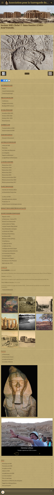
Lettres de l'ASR (6, 145)
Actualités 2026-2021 (7, 113)
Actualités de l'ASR (6, 468)
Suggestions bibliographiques (9, 483)
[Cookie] (2, 492)
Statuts (4, 88)
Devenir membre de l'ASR (8, 130)
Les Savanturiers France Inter (9, 192)
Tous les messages (7, 290)
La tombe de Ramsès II (7, 359)
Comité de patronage (7, 93)
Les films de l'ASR (6, 196)
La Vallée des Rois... (6, 246)
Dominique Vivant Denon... (8, 233)
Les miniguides (5, 153)
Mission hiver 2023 (6, 170)
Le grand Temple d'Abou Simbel (9, 226)
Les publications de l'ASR (8, 473)
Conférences (5, 101)
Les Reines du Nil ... (6, 236)
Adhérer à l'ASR (6, 471)
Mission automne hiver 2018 (9, 180)
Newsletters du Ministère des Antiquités (12, 480)
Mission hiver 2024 (6, 167)
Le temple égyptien (6, 255)
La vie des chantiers (7, 475)
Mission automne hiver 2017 (9, 182)
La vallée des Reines (7, 243)
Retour (27, 73)
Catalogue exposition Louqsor (9, 248)
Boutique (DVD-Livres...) (8, 106)
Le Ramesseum (6, 354)
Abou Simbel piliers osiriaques (9, 229)
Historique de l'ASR (7, 463)
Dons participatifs (6, 485)
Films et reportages (7, 478)
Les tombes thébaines (7, 361)
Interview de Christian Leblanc (9, 189)
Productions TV (6, 201)
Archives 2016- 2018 (7, 118)
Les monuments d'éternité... (9, 253)
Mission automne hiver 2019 (9, 177)
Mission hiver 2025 (6, 165)
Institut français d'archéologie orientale (12, 204)
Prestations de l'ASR (7, 466)
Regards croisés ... (6, 216)
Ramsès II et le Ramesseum (9, 221)
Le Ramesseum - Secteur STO (9, 219)
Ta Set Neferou (6, 241)
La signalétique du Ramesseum (9, 157)
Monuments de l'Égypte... (8, 258)
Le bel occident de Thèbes (8, 224)
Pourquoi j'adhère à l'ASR (8, 128)
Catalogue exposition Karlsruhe (10, 251)
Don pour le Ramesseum (8, 138)
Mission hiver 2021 (6, 175)
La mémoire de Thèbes (7, 231)
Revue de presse (6, 120)
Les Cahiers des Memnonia (8, 150)
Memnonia (4, 148)
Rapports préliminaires (7, 155)
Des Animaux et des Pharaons (9, 260)
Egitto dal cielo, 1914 (7, 263)
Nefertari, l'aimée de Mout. (8, 238)
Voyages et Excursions (7, 103)
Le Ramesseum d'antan (7, 357)
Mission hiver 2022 (6, 172)
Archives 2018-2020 (7, 115)
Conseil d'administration (8, 91)
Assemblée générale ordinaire (9, 199)
